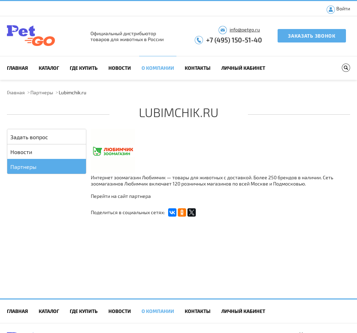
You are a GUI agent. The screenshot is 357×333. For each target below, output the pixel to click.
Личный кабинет (243, 68)
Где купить (84, 68)
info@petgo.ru (245, 29)
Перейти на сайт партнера (121, 196)
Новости (119, 68)
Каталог (49, 68)
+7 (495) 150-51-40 (234, 40)
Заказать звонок (312, 36)
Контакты (198, 68)
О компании (158, 68)
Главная (17, 68)
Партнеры (41, 92)
